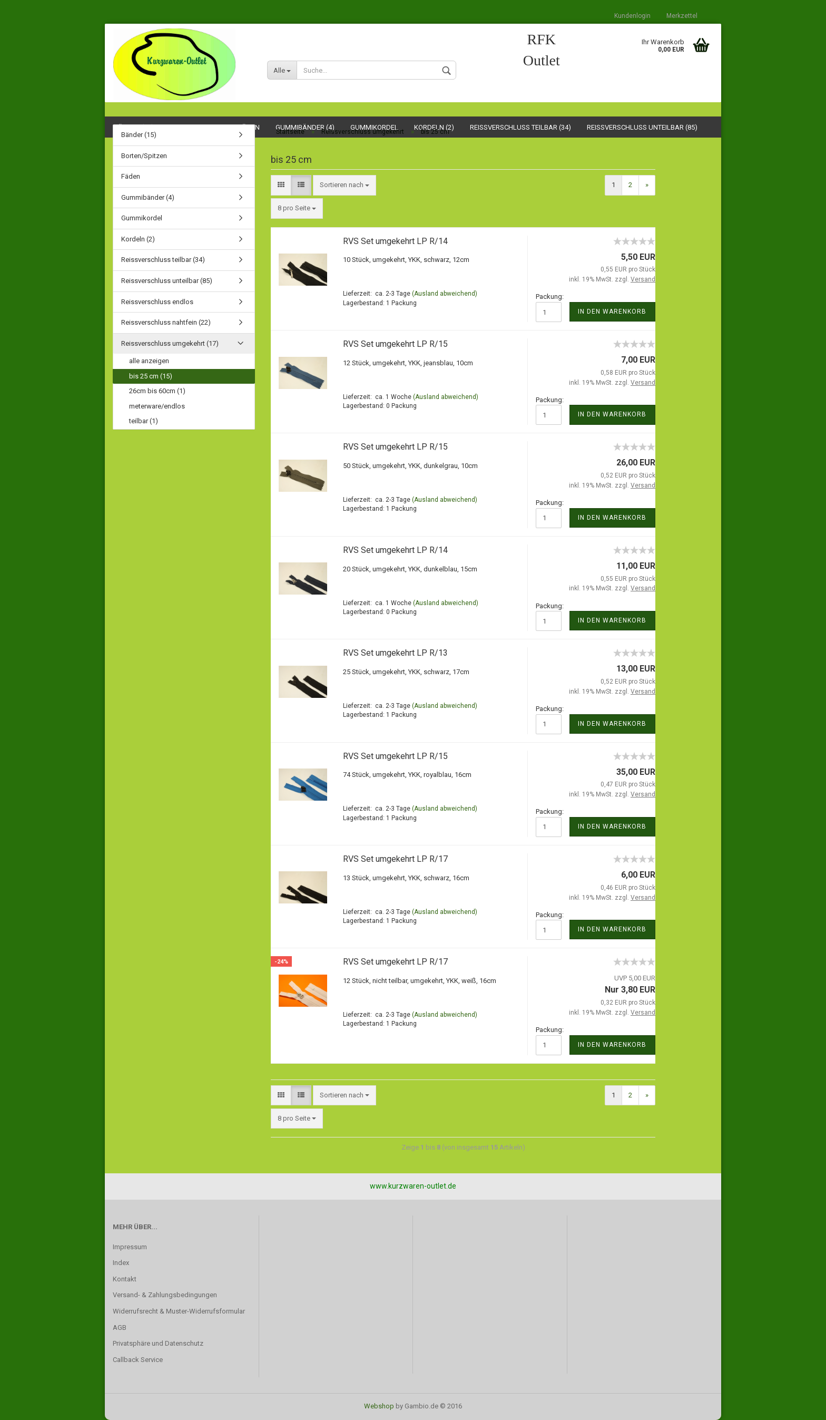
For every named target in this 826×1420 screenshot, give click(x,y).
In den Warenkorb (612, 311)
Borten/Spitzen (144, 156)
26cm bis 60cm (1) (157, 391)
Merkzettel (681, 16)
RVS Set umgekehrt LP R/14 (395, 241)
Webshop (379, 1406)
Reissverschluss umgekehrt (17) (170, 343)
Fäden (130, 176)
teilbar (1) (143, 421)
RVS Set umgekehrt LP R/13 (395, 653)
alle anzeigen (149, 361)
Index (121, 1263)
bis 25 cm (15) (150, 376)
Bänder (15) (138, 135)
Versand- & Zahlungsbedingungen (165, 1295)
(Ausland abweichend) (444, 293)
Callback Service (138, 1360)
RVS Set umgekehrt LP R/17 (395, 859)
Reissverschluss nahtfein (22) (166, 322)
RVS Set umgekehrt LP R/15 (395, 344)
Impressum (130, 1247)
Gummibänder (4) (147, 197)
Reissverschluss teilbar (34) (163, 260)
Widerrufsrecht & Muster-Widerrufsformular (179, 1311)
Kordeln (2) (138, 239)
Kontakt (124, 1279)
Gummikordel (141, 218)
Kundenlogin (632, 16)
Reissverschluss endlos (157, 302)
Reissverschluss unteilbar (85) (166, 281)
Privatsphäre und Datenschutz (158, 1343)
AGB (119, 1327)
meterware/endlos (157, 406)
